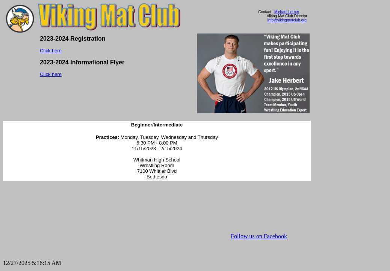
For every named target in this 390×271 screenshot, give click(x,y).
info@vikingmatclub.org (287, 20)
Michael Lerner (286, 12)
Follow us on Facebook (259, 236)
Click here (51, 50)
